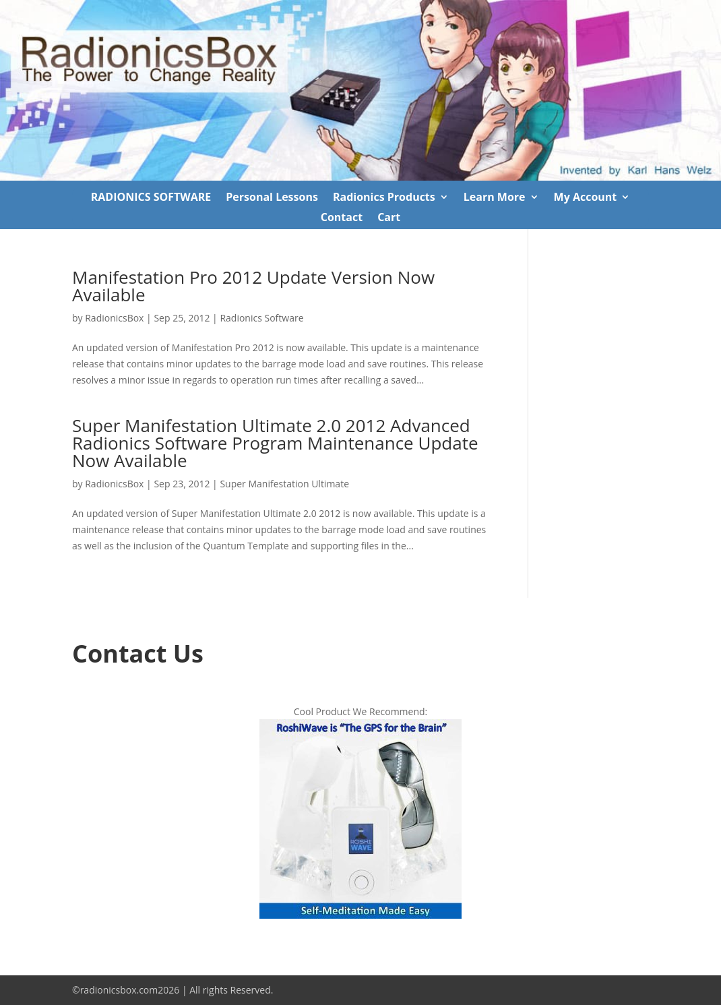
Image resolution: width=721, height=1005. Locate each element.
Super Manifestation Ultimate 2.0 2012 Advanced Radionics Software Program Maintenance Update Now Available (275, 443)
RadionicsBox (114, 317)
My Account (585, 198)
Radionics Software (261, 317)
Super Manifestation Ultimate (284, 483)
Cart (388, 218)
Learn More (495, 198)
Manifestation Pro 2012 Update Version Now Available (253, 286)
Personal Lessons (272, 198)
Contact (342, 218)
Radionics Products (384, 198)
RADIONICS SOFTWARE (151, 198)
